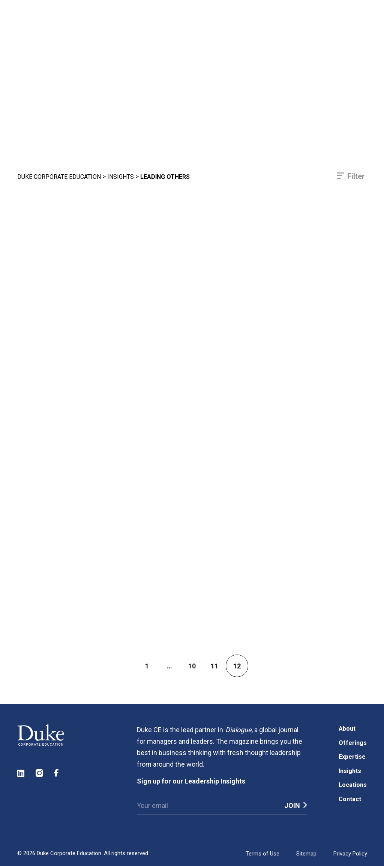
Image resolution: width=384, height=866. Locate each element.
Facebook (58, 773)
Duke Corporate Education (59, 176)
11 (214, 666)
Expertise (352, 756)
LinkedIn (21, 773)
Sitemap (306, 853)
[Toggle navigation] (344, 33)
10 (192, 666)
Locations (353, 784)
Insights (120, 176)
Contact (350, 799)
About (347, 728)
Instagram (40, 773)
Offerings (353, 742)
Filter (356, 176)
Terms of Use (262, 853)
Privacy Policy (350, 853)
